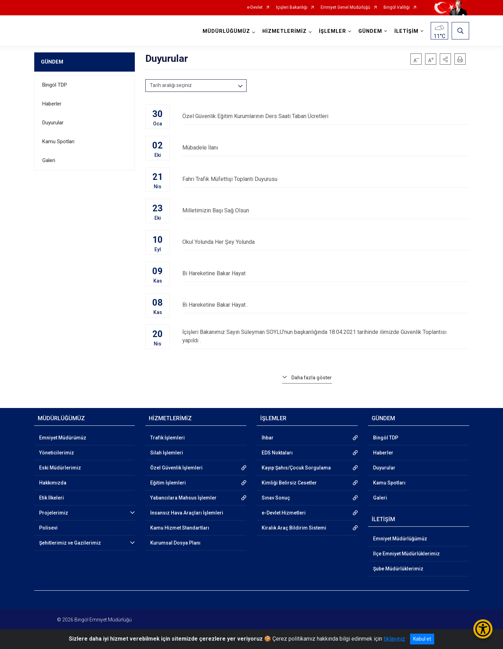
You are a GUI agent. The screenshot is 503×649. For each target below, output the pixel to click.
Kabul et (422, 639)
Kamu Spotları (58, 141)
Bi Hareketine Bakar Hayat (325, 273)
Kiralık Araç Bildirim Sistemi (294, 528)
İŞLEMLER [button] (332, 31)
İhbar (268, 437)
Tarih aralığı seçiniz (171, 85)
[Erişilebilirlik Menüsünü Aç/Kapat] (483, 629)
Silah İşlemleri (166, 452)
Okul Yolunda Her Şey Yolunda (325, 242)
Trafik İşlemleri (167, 437)
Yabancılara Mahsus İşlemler (183, 498)
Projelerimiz (53, 513)
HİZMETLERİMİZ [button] (284, 31)
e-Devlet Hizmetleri (284, 513)
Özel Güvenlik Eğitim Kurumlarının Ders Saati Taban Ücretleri (325, 116)
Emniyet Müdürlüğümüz (400, 538)
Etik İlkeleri (51, 498)
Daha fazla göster (311, 377)
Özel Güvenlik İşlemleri (176, 468)
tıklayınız (394, 638)
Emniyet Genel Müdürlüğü (345, 7)
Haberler (51, 104)
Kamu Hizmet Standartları (179, 528)
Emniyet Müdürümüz (62, 437)
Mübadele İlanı (325, 147)
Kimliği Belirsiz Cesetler (289, 483)
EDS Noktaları (277, 452)
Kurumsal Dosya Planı (175, 543)
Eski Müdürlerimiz (60, 468)
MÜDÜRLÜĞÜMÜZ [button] (226, 31)
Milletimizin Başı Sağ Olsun (325, 210)
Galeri (48, 160)
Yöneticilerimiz (56, 452)
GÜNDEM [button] (370, 31)
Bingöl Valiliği (397, 7)
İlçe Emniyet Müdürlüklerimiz (406, 553)
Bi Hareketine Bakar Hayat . (325, 304)
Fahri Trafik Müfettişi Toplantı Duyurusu (325, 179)
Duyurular (53, 122)
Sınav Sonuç (276, 498)
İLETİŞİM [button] (406, 31)
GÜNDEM (52, 62)
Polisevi (48, 528)
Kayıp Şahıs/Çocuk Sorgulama (296, 468)
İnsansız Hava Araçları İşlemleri (186, 513)
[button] (445, 59)
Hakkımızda (52, 483)
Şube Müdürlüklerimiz (398, 568)
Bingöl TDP (54, 85)
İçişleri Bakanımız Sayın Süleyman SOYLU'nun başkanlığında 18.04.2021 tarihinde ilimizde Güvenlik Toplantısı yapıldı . (325, 336)
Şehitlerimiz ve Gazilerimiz (70, 543)
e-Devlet (255, 7)
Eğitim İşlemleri (168, 483)
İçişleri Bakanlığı (291, 7)
